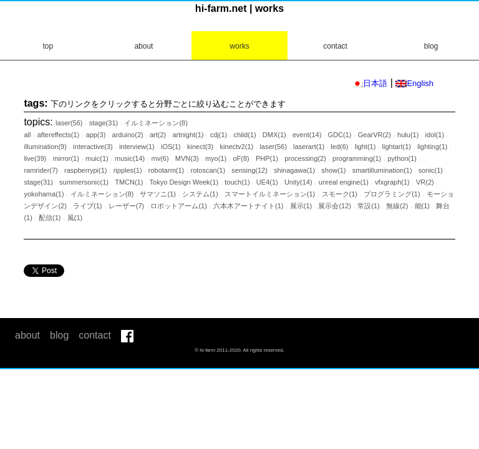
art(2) (158, 134)
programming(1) (356, 158)
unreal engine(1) (344, 182)
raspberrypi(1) (85, 170)
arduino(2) (127, 134)
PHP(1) (267, 158)
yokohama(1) (44, 194)
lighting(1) (432, 146)
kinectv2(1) (236, 146)
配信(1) (49, 217)
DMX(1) (274, 134)
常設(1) (368, 206)
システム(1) (200, 194)
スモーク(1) (339, 194)
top (47, 46)
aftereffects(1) (58, 134)
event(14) (307, 134)
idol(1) (435, 134)
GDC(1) (340, 134)
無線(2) (397, 206)
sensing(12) (249, 170)
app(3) (96, 134)
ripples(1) (128, 170)
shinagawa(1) (294, 170)
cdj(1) (219, 134)
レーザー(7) (126, 206)
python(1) (401, 158)
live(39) (35, 158)
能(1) (422, 206)
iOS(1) (171, 146)
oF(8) (241, 158)
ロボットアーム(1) (178, 206)
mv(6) (159, 158)
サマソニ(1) (157, 194)
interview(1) (137, 146)
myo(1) (215, 158)
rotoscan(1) (207, 170)
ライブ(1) (87, 206)
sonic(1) (431, 170)
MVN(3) (187, 158)
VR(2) (425, 182)
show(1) (333, 170)
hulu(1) (408, 134)
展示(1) (301, 206)
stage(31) (103, 123)
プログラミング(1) (392, 194)
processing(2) (305, 158)
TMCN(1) (129, 182)
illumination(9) (45, 146)
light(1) (365, 146)
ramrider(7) (40, 170)
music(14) (130, 158)
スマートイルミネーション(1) (270, 194)
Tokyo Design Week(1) (184, 182)
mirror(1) (66, 158)
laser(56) (69, 123)
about (143, 46)
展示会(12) (334, 206)
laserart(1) (308, 146)
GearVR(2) (374, 134)
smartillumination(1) (382, 170)
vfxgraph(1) (392, 182)
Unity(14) (298, 182)
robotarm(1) (166, 170)
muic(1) (97, 158)
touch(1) (237, 182)
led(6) (339, 146)
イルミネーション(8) (155, 123)
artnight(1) (187, 134)
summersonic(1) (84, 182)
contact (335, 46)
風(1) (74, 217)
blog (431, 46)
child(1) (244, 134)
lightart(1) (396, 146)
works (239, 46)
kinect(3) (200, 146)
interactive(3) (93, 146)
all (27, 134)
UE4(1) (267, 182)
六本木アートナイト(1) (248, 206)
